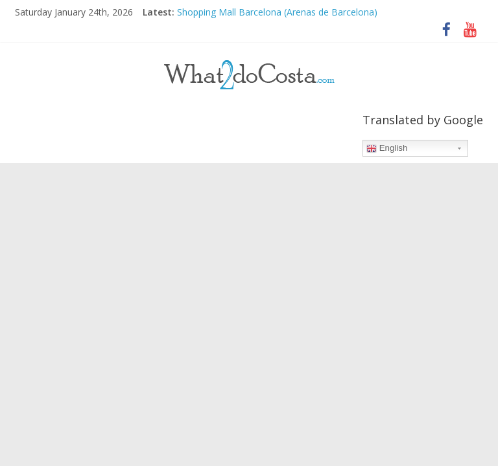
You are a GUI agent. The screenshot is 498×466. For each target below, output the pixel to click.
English (386, 148)
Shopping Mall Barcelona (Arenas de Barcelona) (277, 12)
